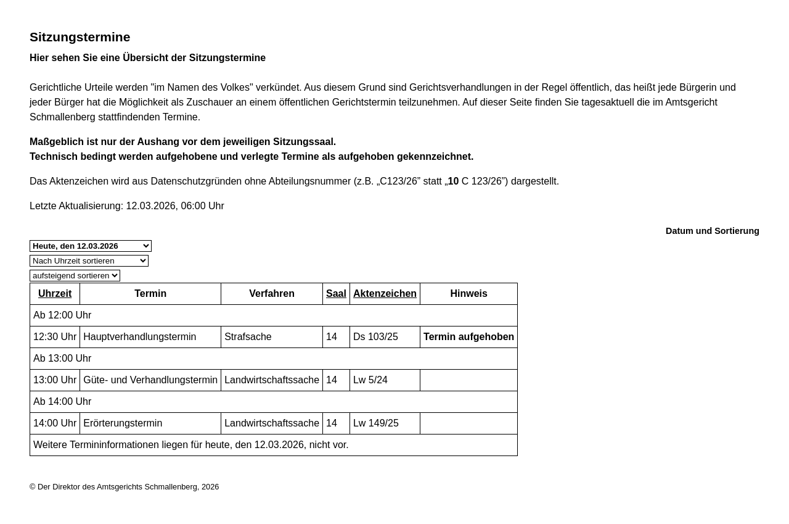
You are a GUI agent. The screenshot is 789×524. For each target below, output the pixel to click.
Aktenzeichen (385, 293)
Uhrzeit (55, 293)
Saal (336, 293)
